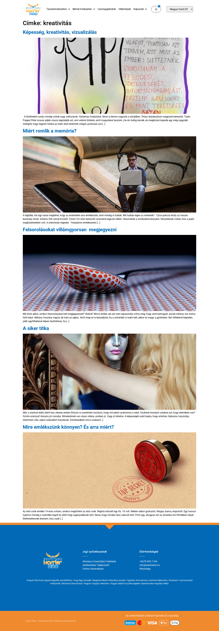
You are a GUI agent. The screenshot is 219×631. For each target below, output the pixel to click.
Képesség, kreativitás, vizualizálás (60, 32)
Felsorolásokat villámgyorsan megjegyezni (69, 229)
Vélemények (124, 9)
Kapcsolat (140, 9)
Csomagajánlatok (107, 9)
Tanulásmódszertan (58, 9)
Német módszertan (84, 9)
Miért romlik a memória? (49, 131)
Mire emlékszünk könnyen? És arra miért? (68, 427)
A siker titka (36, 328)
